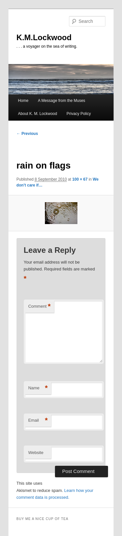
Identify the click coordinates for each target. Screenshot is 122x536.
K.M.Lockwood (44, 37)
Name (38, 388)
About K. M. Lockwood (37, 113)
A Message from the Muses (61, 100)
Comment (39, 306)
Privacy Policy (79, 113)
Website (36, 452)
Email (38, 420)
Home (23, 100)
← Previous (27, 133)
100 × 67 (80, 179)
